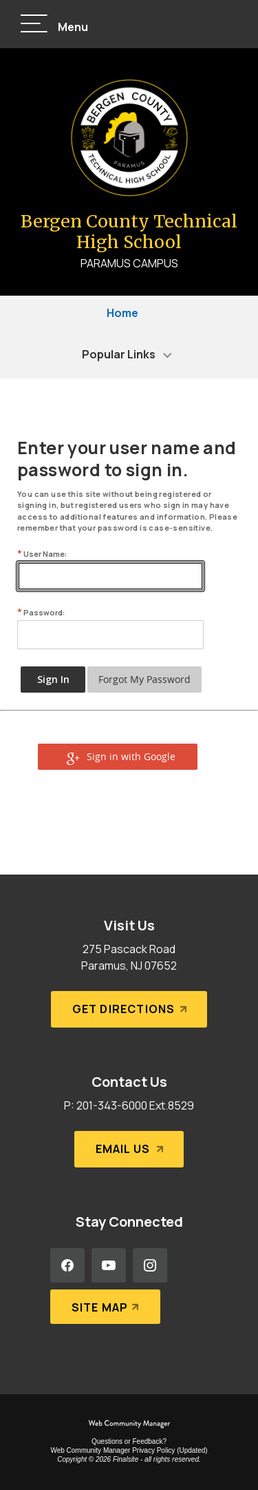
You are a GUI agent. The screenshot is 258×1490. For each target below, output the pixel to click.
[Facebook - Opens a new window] (67, 1265)
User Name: (42, 553)
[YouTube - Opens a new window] (109, 1265)
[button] (54, 24)
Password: (41, 612)
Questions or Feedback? (129, 1441)
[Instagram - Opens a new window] (150, 1265)
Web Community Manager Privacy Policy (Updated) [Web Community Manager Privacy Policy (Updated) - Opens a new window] (128, 1450)
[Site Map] (105, 1306)
